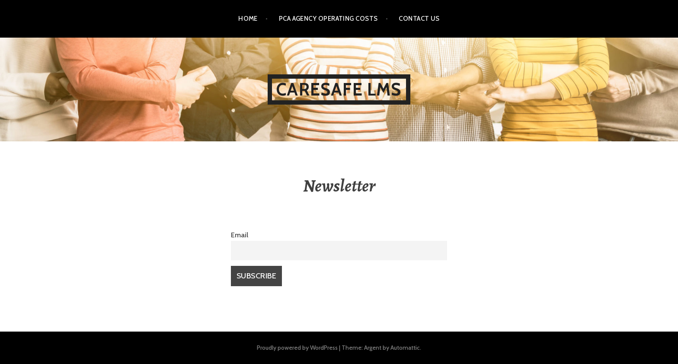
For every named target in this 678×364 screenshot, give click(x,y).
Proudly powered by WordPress (297, 347)
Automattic (405, 347)
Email (239, 234)
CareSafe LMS (338, 89)
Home (248, 18)
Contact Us (419, 18)
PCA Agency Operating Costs (328, 18)
